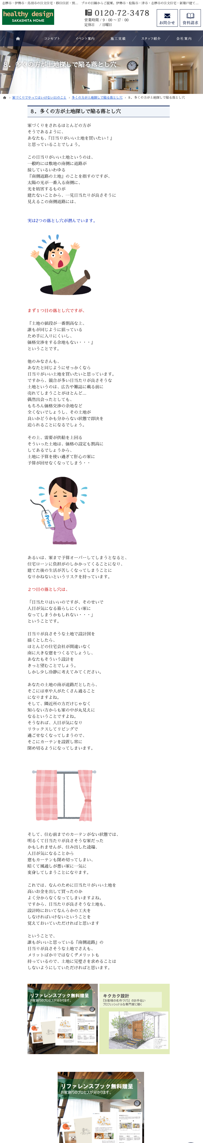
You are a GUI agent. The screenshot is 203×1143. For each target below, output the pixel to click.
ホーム (164, 391)
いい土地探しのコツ (175, 533)
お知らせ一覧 (170, 661)
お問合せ (167, 18)
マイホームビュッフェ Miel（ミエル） (177, 430)
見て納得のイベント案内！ (177, 509)
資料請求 (166, 639)
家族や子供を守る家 (175, 607)
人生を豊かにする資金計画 (177, 546)
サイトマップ (170, 683)
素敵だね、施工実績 (175, 575)
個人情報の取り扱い (175, 672)
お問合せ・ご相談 (173, 650)
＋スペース (168, 454)
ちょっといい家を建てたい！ (177, 561)
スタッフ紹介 (170, 629)
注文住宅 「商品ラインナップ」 (178, 404)
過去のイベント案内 (175, 522)
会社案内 (166, 618)
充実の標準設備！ (173, 586)
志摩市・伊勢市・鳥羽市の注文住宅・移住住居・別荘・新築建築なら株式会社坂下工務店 (115, 1115)
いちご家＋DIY (171, 417)
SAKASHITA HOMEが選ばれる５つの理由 (178, 493)
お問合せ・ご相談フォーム (168, 1085)
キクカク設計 (170, 443)
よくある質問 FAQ (175, 480)
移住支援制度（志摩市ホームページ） (177, 467)
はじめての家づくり (175, 596)
